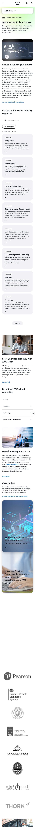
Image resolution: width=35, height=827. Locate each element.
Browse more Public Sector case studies (15, 496)
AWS (3, 17)
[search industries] (19, 120)
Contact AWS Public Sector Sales (13, 102)
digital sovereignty (12, 464)
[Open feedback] (33, 413)
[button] (10, 11)
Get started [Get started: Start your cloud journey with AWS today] (6, 382)
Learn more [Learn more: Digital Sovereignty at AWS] (6, 476)
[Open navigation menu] (2, 3)
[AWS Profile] (32, 3)
